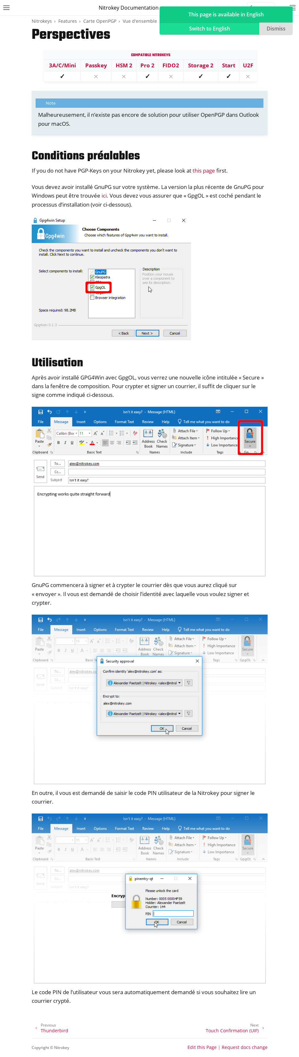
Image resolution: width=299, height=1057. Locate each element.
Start (228, 65)
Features (67, 21)
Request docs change (245, 1047)
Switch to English (209, 28)
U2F (248, 65)
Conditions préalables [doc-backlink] (86, 156)
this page (204, 170)
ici (104, 195)
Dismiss (276, 28)
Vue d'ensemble (140, 21)
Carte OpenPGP (99, 21)
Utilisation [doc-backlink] (57, 363)
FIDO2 (170, 65)
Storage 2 (200, 65)
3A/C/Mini (62, 65)
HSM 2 (124, 65)
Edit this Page (202, 1047)
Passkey (96, 65)
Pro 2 (147, 65)
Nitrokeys (42, 21)
